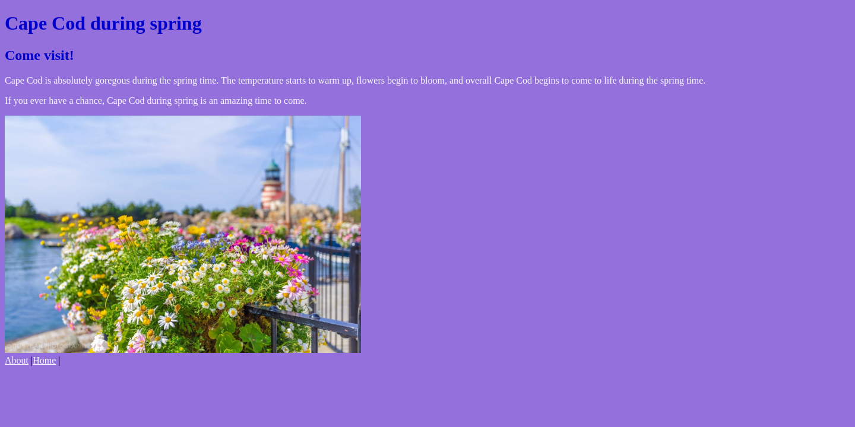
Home (44, 360)
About (16, 360)
